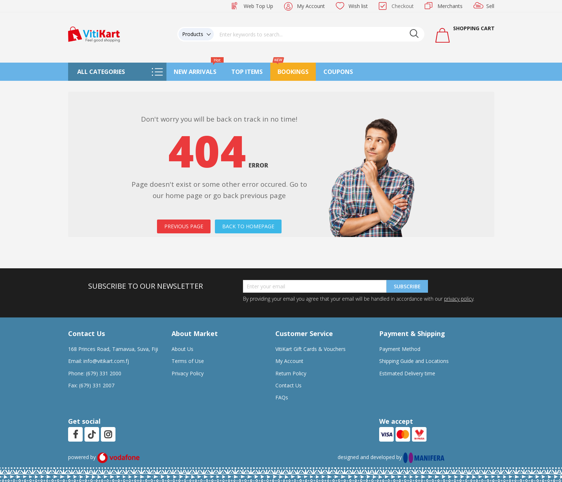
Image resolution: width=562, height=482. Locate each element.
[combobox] (319, 34)
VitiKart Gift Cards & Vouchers (310, 348)
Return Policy (290, 373)
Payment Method (399, 348)
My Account (311, 6)
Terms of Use (188, 360)
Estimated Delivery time (407, 373)
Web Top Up (258, 6)
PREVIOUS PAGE (183, 226)
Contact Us (288, 385)
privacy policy (458, 298)
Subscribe (407, 286)
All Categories (101, 72)
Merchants (450, 6)
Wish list (358, 6)
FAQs (281, 397)
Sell (490, 6)
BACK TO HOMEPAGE (248, 226)
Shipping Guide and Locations (414, 360)
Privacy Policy (188, 373)
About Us (182, 348)
